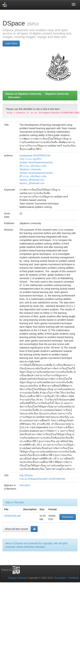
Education (14, 97)
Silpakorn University (57, 93)
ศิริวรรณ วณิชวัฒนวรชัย (33, 166)
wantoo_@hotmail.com (32, 179)
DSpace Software (17, 577)
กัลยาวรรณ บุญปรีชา (31, 159)
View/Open (68, 517)
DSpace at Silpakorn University (23, 93)
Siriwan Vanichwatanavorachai (36, 162)
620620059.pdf (12, 515)
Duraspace (60, 577)
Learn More (11, 43)
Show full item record (16, 529)
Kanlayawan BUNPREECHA (35, 155)
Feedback (73, 577)
